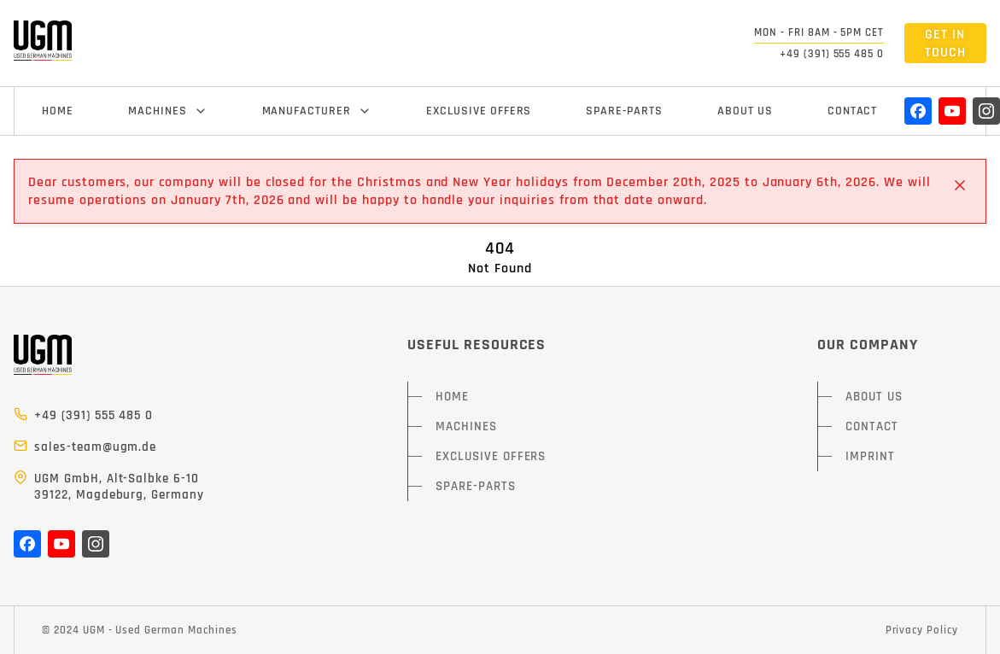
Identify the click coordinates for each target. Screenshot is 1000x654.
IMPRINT (870, 456)
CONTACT (852, 111)
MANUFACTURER (317, 111)
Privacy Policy (922, 630)
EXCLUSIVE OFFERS (478, 111)
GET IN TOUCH (945, 43)
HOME (57, 111)
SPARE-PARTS (624, 111)
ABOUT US (745, 111)
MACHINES (168, 111)
